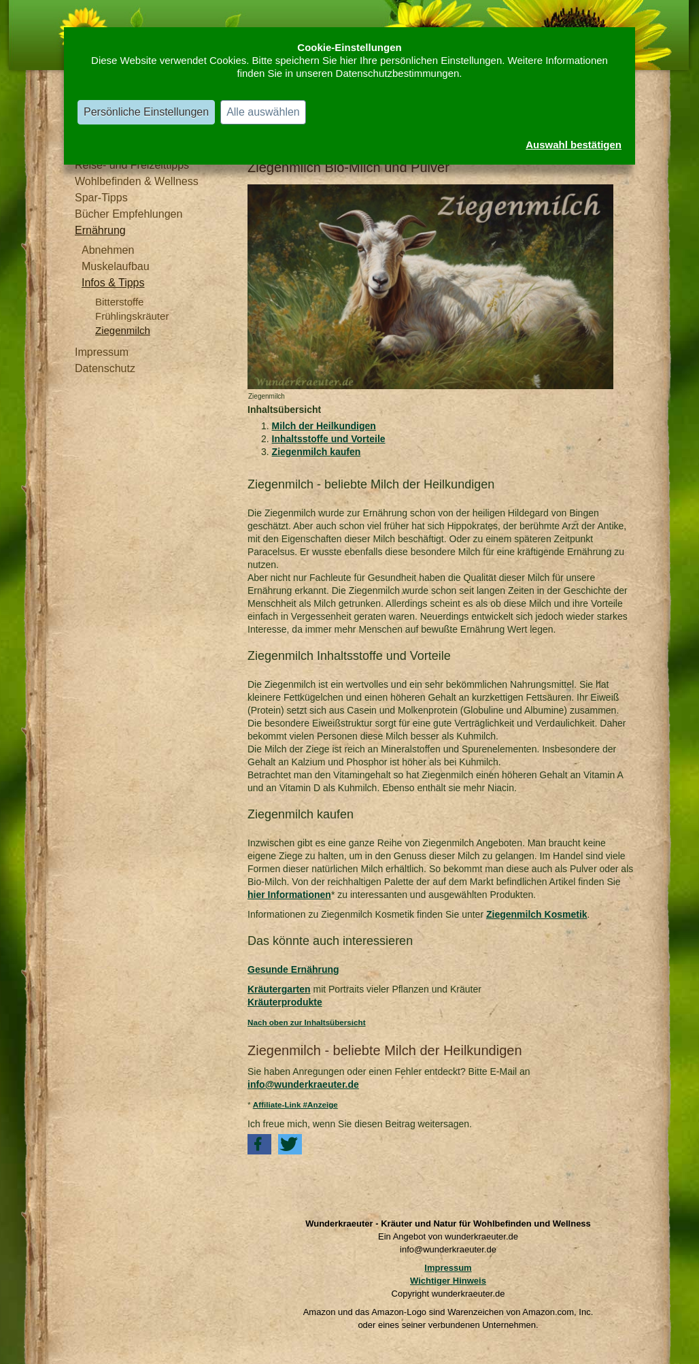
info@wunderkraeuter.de (303, 1084)
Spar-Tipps (101, 197)
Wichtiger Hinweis (448, 1281)
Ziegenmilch (122, 330)
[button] (259, 1144)
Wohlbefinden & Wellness (137, 181)
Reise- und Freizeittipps (132, 165)
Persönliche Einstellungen (146, 112)
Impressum (102, 352)
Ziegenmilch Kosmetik (536, 914)
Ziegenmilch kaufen (316, 451)
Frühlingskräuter (132, 316)
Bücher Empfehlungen (128, 214)
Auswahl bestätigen (573, 144)
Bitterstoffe (119, 301)
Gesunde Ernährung (293, 969)
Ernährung (100, 230)
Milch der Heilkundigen (324, 425)
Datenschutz (105, 368)
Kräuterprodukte (285, 1002)
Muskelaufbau (116, 266)
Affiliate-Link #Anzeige (295, 1104)
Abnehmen (108, 250)
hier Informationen (289, 894)
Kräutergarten (279, 989)
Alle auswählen (263, 112)
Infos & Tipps (113, 282)
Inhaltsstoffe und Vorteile (329, 438)
